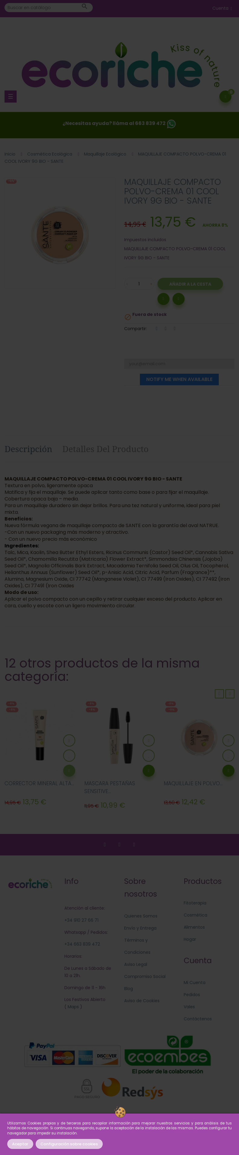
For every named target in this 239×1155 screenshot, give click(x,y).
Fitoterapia (195, 903)
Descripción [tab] (28, 448)
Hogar (190, 939)
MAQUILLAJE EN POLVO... (193, 783)
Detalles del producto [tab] (105, 448)
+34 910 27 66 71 (81, 920)
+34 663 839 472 (82, 944)
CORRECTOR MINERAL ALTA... (39, 783)
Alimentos (194, 927)
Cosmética (195, 915)
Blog (128, 989)
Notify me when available (179, 379)
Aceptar (20, 1144)
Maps (72, 1007)
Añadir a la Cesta (190, 284)
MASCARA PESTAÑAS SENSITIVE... (109, 787)
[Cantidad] (139, 284)
